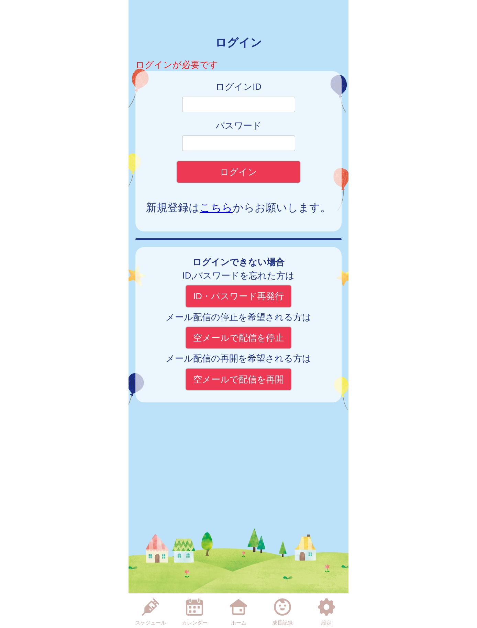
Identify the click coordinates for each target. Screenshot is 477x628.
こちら (216, 208)
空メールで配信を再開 (238, 379)
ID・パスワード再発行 (238, 296)
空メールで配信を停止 (238, 338)
